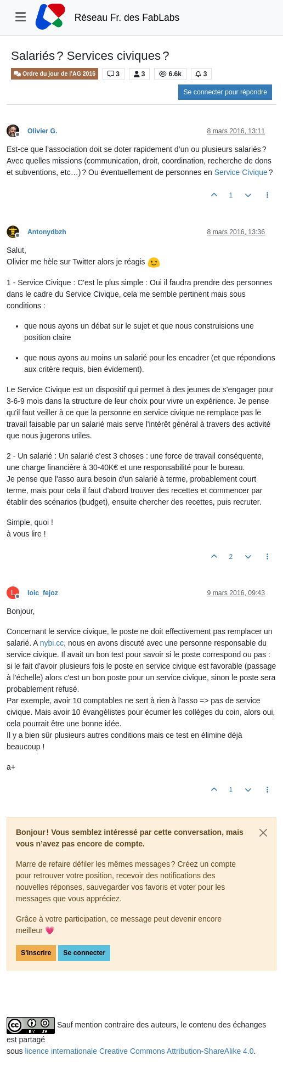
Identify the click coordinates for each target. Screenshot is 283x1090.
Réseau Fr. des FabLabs (127, 17)
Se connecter (84, 953)
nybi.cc (52, 643)
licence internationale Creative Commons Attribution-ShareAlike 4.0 (139, 1051)
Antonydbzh (46, 232)
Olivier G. (42, 131)
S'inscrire (36, 953)
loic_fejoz (42, 593)
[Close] (263, 833)
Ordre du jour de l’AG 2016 (54, 73)
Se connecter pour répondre (225, 92)
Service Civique (241, 172)
